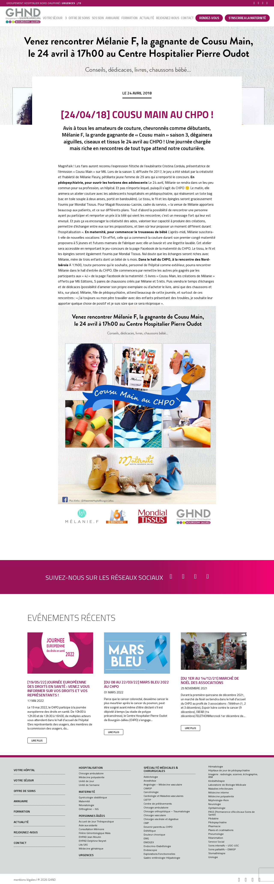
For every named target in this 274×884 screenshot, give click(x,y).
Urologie (213, 857)
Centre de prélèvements (158, 803)
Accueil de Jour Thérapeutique (96, 821)
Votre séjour (53, 19)
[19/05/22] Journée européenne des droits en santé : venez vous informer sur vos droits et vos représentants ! (58, 688)
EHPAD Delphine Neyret (92, 840)
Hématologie (215, 766)
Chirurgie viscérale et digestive (161, 819)
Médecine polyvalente (91, 777)
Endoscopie (150, 850)
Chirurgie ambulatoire (91, 773)
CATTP (147, 799)
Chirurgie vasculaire (155, 815)
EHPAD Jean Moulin (90, 836)
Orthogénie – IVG (89, 809)
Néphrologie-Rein (218, 800)
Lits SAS (83, 844)
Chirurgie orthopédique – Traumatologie (167, 811)
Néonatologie (86, 805)
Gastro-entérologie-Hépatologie (162, 857)
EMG (146, 838)
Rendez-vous (209, 18)
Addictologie (151, 776)
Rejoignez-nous (167, 19)
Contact (187, 19)
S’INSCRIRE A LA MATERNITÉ (247, 18)
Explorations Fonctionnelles (159, 853)
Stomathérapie (216, 853)
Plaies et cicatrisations (220, 830)
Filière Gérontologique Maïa (94, 833)
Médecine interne (218, 792)
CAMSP (148, 788)
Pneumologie (216, 833)
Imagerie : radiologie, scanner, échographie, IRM (233, 775)
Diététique (150, 830)
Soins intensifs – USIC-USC (223, 845)
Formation (129, 19)
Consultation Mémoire (91, 829)
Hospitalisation (91, 768)
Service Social (216, 841)
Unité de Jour (86, 781)
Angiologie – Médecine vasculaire (163, 784)
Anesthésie (150, 780)
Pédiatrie (213, 818)
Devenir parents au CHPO (158, 826)
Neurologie (214, 804)
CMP (146, 823)
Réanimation (215, 837)
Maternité (87, 792)
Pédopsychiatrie (217, 822)
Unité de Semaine (89, 785)
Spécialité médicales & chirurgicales (161, 769)
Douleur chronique (154, 834)
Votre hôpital (30, 19)
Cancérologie (151, 792)
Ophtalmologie (216, 808)
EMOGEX (149, 842)
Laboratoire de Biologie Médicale (227, 784)
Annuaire (112, 19)
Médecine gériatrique (91, 848)
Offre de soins (79, 19)
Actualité (147, 19)
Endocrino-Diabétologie (157, 846)
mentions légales (25, 879)
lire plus (37, 740)
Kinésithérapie (216, 780)
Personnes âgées (92, 816)
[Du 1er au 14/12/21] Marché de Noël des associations (210, 680)
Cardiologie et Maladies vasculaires (163, 795)
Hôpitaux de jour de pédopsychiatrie (229, 770)
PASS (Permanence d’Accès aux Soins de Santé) (231, 813)
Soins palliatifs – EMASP (222, 849)
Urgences (86, 855)
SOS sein (98, 19)
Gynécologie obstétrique (93, 797)
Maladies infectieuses (220, 788)
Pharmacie (214, 826)
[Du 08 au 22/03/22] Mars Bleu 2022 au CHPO (136, 684)
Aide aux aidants (88, 825)
